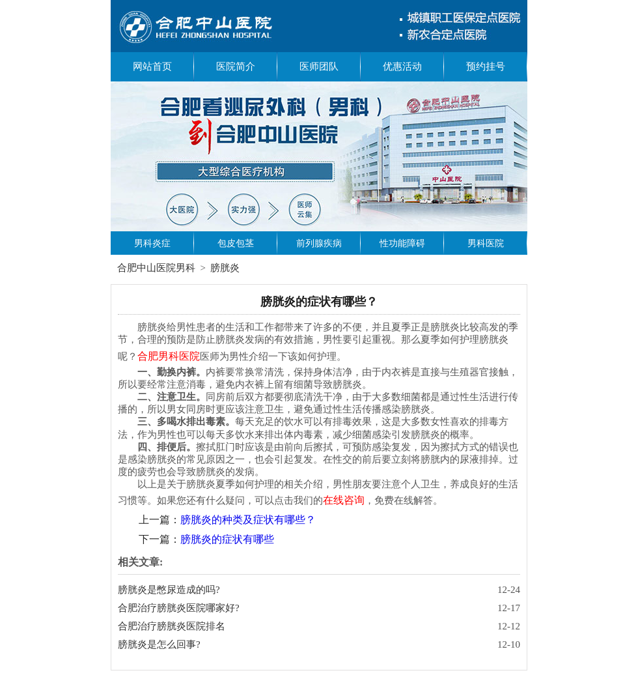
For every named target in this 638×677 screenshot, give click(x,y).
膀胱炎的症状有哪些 (227, 539)
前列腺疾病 (319, 243)
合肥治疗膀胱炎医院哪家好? (179, 608)
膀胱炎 (225, 268)
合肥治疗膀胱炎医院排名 (171, 626)
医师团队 (319, 66)
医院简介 (235, 66)
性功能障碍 (402, 243)
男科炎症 (152, 243)
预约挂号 (485, 66)
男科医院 (485, 243)
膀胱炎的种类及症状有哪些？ (248, 519)
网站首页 (152, 66)
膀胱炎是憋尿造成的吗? (169, 589)
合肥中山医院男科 (156, 268)
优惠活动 (402, 66)
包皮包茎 (235, 243)
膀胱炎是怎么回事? (159, 644)
